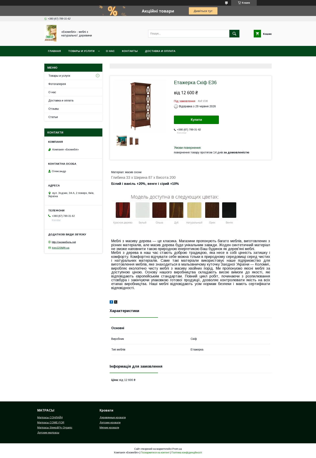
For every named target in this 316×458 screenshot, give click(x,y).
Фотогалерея (57, 84)
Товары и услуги (81, 51)
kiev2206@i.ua (60, 247)
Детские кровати (110, 422)
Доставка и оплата (160, 51)
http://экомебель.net (64, 241)
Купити (196, 119)
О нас (110, 51)
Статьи (53, 117)
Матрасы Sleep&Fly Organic (54, 427)
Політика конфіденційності (186, 452)
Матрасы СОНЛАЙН (50, 417)
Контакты (130, 51)
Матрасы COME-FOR (50, 422)
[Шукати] (234, 33)
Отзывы (53, 108)
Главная (54, 51)
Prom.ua (177, 449)
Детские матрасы (48, 432)
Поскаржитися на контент (155, 452)
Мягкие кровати (109, 427)
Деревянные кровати (113, 417)
